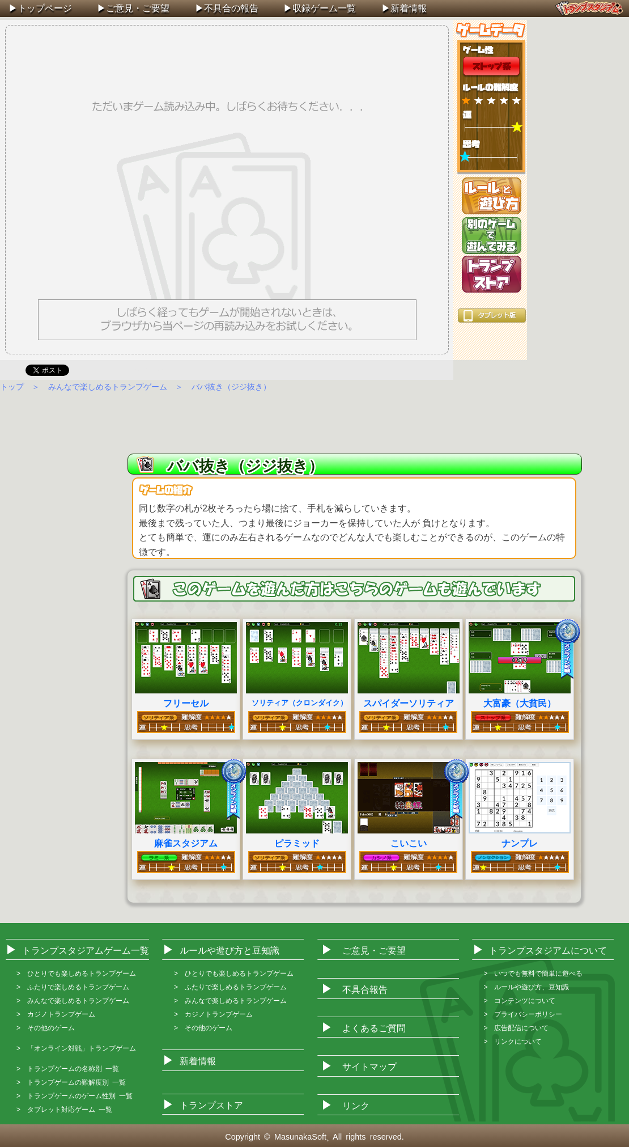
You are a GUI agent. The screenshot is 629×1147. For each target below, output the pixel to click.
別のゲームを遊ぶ (491, 235)
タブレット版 (492, 315)
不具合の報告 (231, 8)
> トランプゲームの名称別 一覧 (67, 1069)
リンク (355, 1106)
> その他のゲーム (45, 1028)
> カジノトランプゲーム (55, 1014)
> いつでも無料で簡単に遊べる (533, 973)
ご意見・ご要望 (137, 8)
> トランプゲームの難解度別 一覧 (71, 1082)
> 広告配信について (516, 1028)
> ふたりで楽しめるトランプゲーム (72, 987)
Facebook (144, 369)
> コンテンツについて (519, 1001)
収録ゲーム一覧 (324, 8)
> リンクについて (512, 1042)
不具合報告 (365, 989)
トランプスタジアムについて (548, 950)
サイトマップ (369, 1067)
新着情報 (408, 8)
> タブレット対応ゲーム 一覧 (64, 1110)
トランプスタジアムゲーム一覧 (85, 950)
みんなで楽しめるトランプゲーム (107, 386)
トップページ (45, 8)
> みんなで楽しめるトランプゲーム (72, 1001)
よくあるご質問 (374, 1028)
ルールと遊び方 (491, 195)
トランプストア (491, 274)
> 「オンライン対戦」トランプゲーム (76, 1048)
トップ (12, 386)
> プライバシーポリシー (522, 1014)
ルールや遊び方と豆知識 (229, 950)
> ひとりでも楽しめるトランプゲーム (76, 973)
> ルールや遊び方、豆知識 (526, 987)
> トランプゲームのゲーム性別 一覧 (74, 1096)
